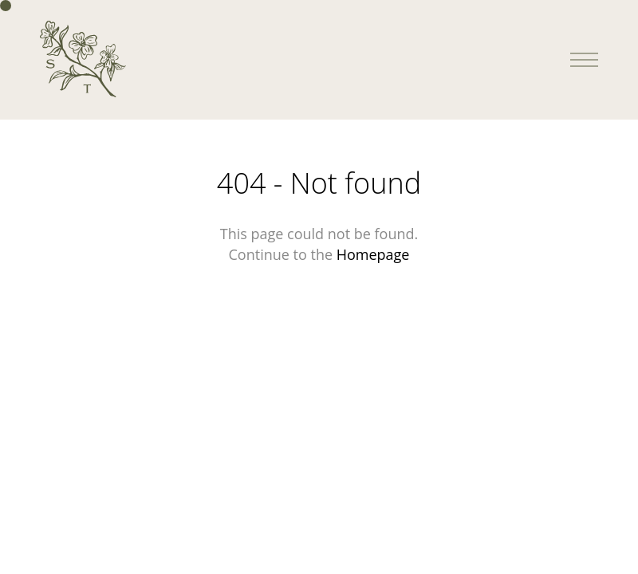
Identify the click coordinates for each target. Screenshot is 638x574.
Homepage (373, 254)
